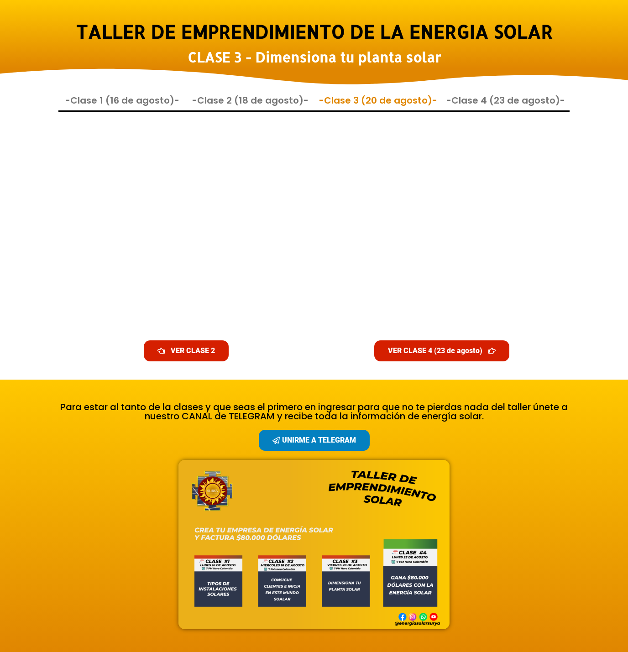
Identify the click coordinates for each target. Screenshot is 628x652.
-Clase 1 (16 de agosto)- (122, 100)
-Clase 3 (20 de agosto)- (378, 100)
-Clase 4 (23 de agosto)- (505, 100)
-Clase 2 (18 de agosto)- (250, 100)
